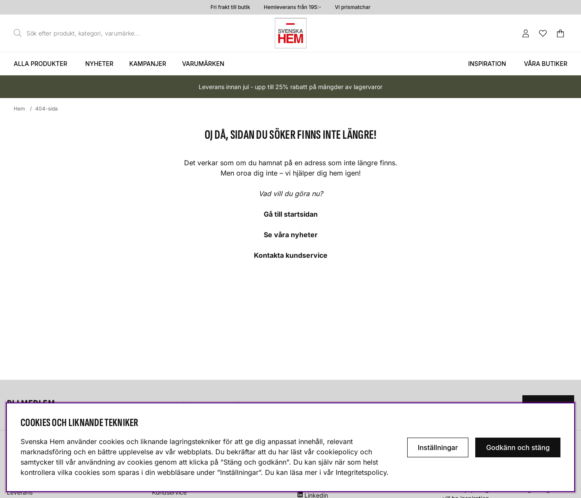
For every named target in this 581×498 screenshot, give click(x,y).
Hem (19, 108)
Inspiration (487, 63)
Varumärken (203, 63)
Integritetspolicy (361, 472)
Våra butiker (545, 63)
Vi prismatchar (352, 7)
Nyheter (99, 63)
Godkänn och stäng (518, 447)
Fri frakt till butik (230, 7)
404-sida (46, 108)
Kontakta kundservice (291, 255)
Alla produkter (40, 63)
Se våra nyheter (291, 234)
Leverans (20, 492)
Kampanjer (147, 63)
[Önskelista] (543, 33)
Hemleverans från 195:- (292, 7)
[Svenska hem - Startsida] (290, 33)
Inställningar (438, 447)
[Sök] (79, 33)
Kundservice (169, 492)
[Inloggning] (526, 33)
